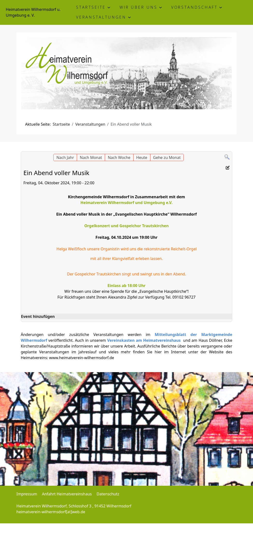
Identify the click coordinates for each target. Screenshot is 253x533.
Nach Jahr (65, 157)
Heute (141, 157)
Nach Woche (119, 157)
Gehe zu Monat (167, 157)
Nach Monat (91, 157)
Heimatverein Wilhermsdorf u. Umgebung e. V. (33, 12)
